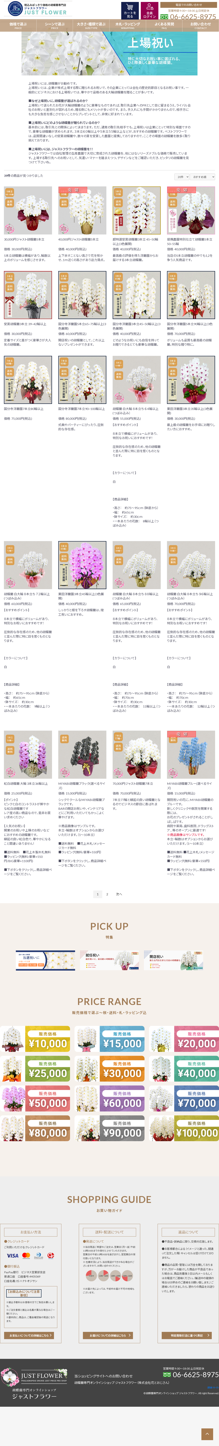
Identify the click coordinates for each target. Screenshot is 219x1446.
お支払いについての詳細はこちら (29, 1335)
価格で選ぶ (18, 24)
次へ (119, 894)
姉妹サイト (213, 1387)
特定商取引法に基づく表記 (187, 1335)
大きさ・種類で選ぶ (91, 24)
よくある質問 (164, 24)
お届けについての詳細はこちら (108, 1335)
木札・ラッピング (127, 24)
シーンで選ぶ (55, 24)
